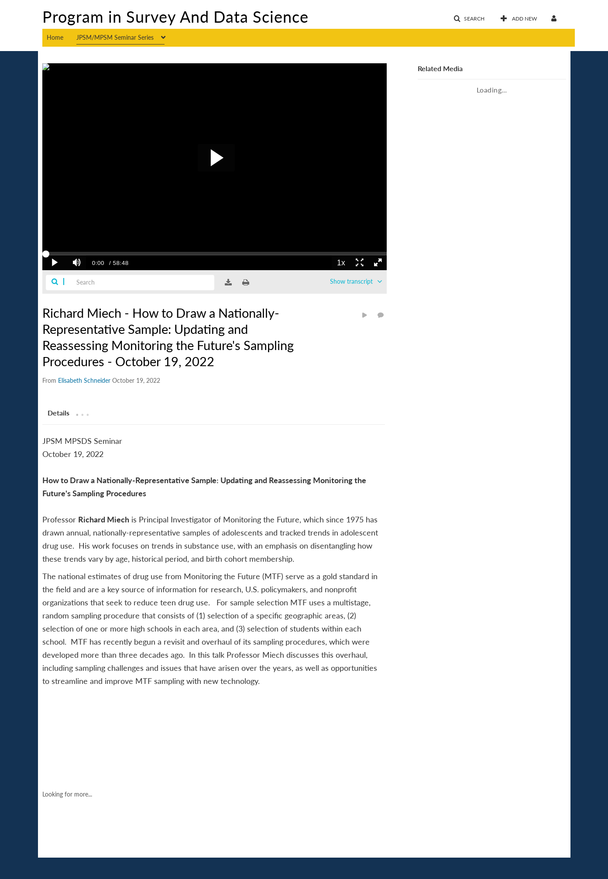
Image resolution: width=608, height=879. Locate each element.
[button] (469, 19)
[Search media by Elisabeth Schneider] (84, 380)
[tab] (58, 412)
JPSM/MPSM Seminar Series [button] (115, 37)
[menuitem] (61, 37)
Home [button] (55, 37)
